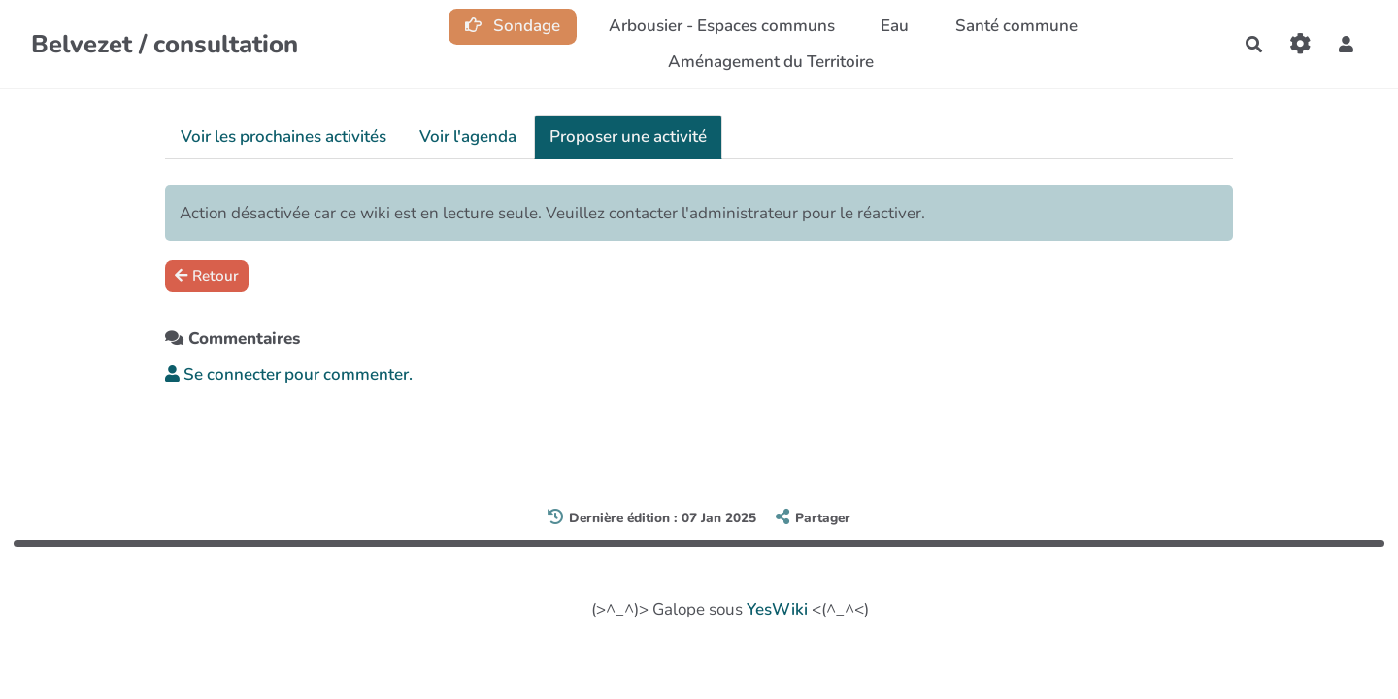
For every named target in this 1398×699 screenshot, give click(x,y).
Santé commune (1016, 26)
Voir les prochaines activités (283, 136)
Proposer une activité (628, 136)
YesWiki (777, 609)
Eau (895, 26)
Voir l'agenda (467, 136)
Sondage (513, 26)
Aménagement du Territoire (771, 61)
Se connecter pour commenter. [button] (289, 374)
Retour (207, 275)
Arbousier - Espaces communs (722, 26)
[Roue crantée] (1300, 44)
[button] (1346, 44)
